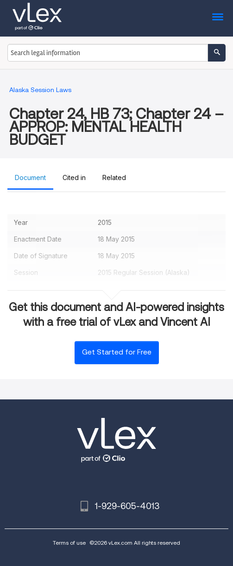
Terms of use (69, 543)
